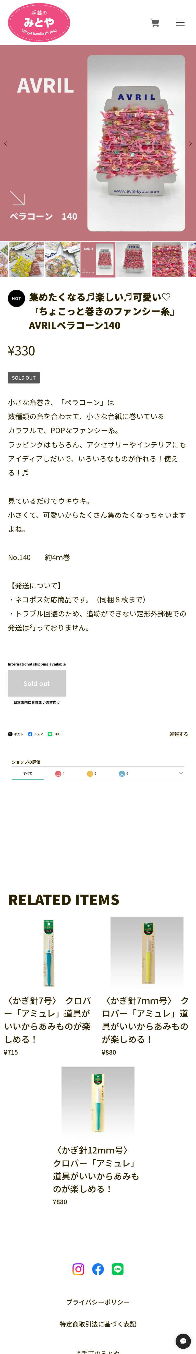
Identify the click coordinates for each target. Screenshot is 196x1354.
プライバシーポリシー (98, 1252)
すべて (27, 723)
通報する (179, 684)
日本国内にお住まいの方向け (37, 653)
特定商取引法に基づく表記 (98, 1274)
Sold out (36, 633)
